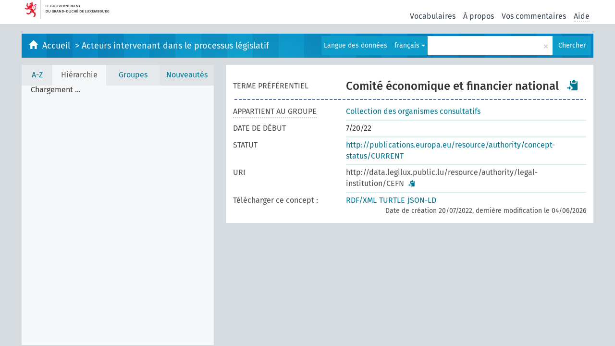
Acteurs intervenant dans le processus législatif (175, 45)
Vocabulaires (432, 16)
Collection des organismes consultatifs (413, 111)
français (409, 45)
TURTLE (392, 200)
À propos (478, 16)
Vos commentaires (534, 16)
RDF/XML (361, 200)
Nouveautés (187, 74)
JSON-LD (421, 200)
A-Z (37, 74)
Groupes (133, 74)
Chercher (572, 45)
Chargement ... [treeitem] (56, 90)
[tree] (118, 215)
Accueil (57, 45)
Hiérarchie (79, 74)
